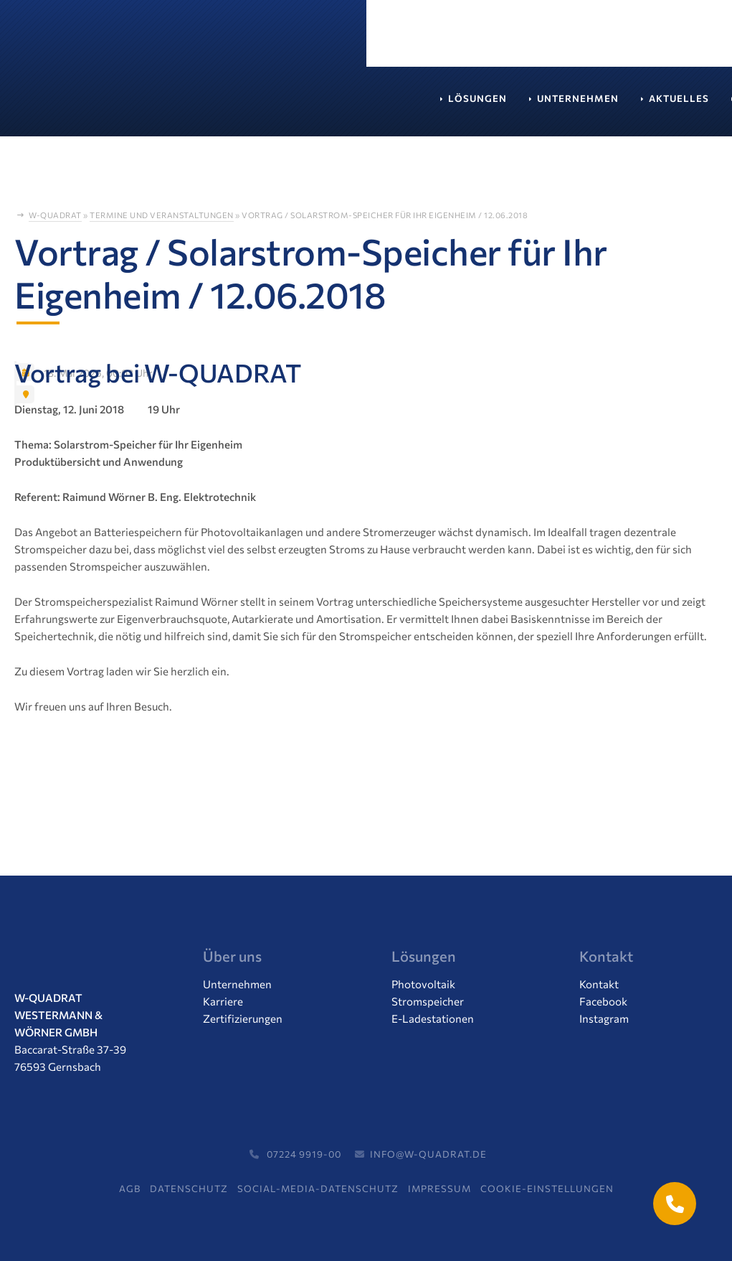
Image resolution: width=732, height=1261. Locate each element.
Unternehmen (211, 105)
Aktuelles (312, 105)
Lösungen (111, 105)
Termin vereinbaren (592, 40)
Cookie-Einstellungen (547, 1188)
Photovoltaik (423, 984)
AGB (130, 1188)
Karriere (399, 105)
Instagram (604, 1018)
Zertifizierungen (242, 1018)
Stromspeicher (427, 1001)
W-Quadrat (55, 215)
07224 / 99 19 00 (445, 40)
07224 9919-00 (293, 1154)
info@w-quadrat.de (419, 1154)
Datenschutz (189, 1188)
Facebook (603, 1001)
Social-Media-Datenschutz (318, 1188)
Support (554, 105)
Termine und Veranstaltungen (162, 215)
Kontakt (634, 105)
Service (477, 105)
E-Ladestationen (432, 1018)
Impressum (439, 1188)
